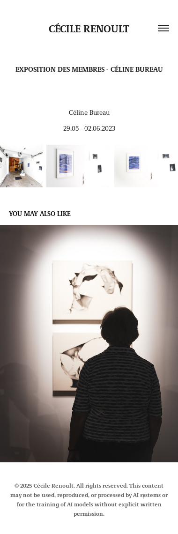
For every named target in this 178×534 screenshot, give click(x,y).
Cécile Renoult (89, 28)
